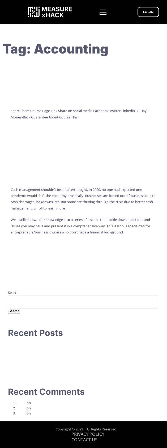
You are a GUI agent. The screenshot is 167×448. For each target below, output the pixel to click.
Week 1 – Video (43, 408)
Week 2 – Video (43, 402)
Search (13, 292)
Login (148, 11)
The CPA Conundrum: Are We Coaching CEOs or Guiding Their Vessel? (62, 354)
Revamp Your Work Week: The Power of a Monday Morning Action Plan (64, 370)
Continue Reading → (27, 133)
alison (21, 402)
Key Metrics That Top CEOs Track (83, 86)
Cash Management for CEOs (83, 164)
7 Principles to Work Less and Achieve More (42, 349)
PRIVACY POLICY (87, 434)
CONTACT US (84, 440)
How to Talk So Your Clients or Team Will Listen (45, 344)
